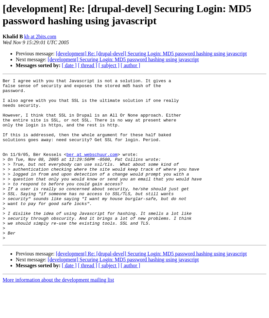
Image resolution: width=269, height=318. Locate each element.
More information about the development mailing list (58, 312)
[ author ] (130, 65)
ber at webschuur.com (91, 170)
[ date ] (69, 65)
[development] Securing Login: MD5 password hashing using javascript (123, 59)
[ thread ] (87, 65)
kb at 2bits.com (40, 36)
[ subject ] (109, 65)
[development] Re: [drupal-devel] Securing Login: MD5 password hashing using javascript (151, 53)
